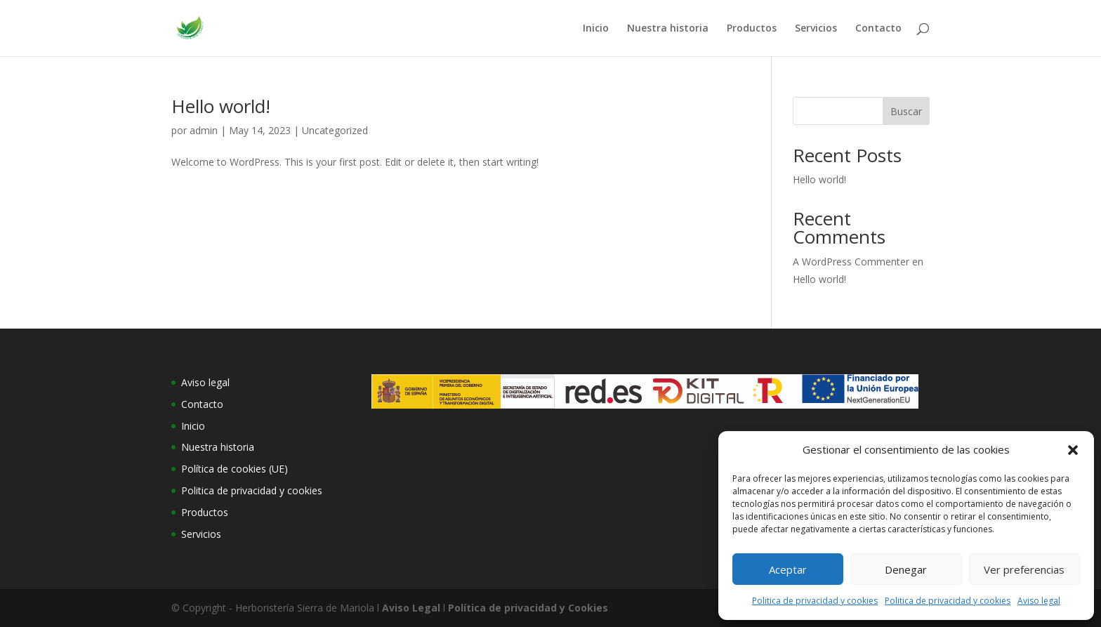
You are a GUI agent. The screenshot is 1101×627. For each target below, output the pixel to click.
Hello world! (220, 106)
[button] (1073, 450)
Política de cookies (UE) (234, 468)
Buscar (906, 111)
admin (204, 130)
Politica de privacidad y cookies (815, 601)
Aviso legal (1038, 601)
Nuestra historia (667, 28)
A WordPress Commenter (851, 261)
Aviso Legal (411, 607)
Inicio (596, 28)
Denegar (906, 569)
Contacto (878, 28)
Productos (752, 28)
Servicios (816, 28)
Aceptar (788, 569)
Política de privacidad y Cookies (528, 607)
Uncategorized (335, 130)
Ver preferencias (1024, 569)
